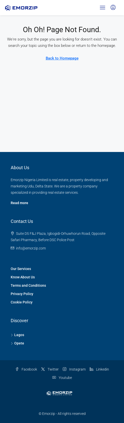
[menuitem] (113, 7)
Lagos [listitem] (17, 335)
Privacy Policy (22, 294)
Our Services (21, 269)
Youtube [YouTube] (62, 378)
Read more (19, 203)
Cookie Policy (22, 302)
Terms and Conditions (28, 285)
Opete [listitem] (17, 343)
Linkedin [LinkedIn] (99, 369)
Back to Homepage (62, 58)
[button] (102, 7)
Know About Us (23, 277)
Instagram (74, 369)
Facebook (26, 369)
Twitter (50, 369)
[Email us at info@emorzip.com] (31, 248)
